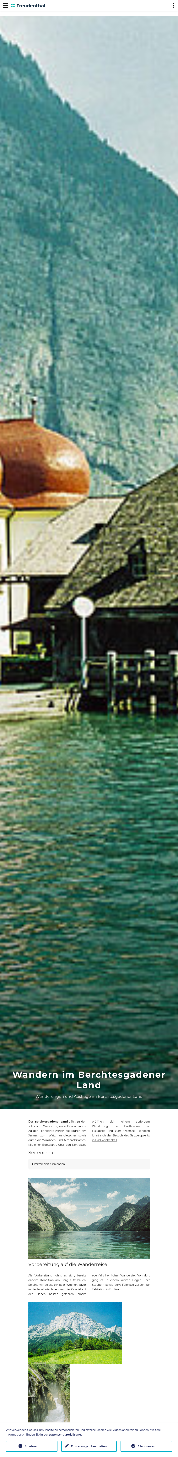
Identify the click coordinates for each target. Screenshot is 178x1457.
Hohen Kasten (47, 1294)
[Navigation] (5, 5)
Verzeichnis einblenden (49, 1164)
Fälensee (128, 1284)
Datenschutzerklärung (65, 1434)
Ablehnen (32, 1446)
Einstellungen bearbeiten (89, 1446)
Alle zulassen (146, 1446)
